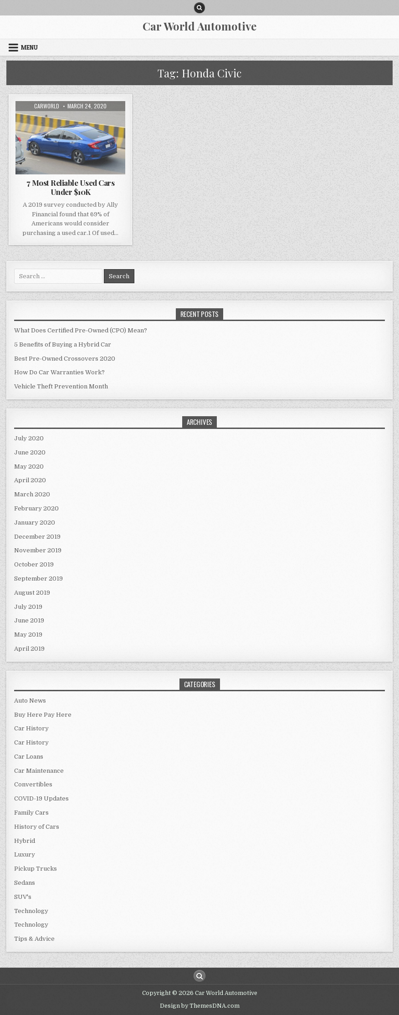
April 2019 (29, 648)
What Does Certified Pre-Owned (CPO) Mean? (80, 330)
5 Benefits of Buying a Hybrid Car (62, 344)
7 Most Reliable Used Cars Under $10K (70, 187)
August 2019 (32, 592)
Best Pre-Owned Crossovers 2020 (64, 358)
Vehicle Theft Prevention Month (61, 386)
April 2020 (30, 480)
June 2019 (29, 620)
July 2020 (29, 438)
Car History (31, 728)
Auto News (30, 700)
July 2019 (28, 606)
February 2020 (36, 508)
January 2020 (34, 522)
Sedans (24, 882)
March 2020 (32, 494)
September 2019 (38, 578)
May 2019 (28, 634)
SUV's (22, 896)
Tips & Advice (34, 938)
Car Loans (28, 756)
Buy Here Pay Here (43, 714)
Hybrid (24, 840)
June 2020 (30, 452)
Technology (31, 911)
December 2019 (37, 536)
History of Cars (36, 826)
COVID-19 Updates (41, 798)
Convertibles (33, 784)
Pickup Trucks (35, 868)
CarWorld (46, 106)
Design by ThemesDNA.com (200, 1006)
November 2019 (37, 550)
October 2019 (34, 564)
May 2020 (29, 466)
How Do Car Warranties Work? (59, 372)
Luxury (24, 854)
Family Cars (31, 812)
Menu (29, 47)
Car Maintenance (39, 770)
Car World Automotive (199, 26)
